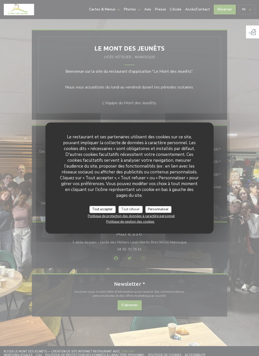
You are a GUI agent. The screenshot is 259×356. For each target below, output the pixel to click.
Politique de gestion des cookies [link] (130, 221)
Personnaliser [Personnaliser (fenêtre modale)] (158, 209)
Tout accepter (102, 209)
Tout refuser (130, 209)
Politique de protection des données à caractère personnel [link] (131, 216)
